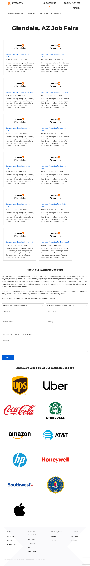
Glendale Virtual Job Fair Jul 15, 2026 (19, 92)
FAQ (29, 547)
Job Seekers (49, 3)
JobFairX (53, 537)
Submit (8, 358)
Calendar (44, 13)
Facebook (75, 537)
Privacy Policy (40, 559)
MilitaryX (10, 537)
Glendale (19, 47)
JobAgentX (56, 13)
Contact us (54, 540)
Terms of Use (30, 559)
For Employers (72, 3)
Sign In (76, 8)
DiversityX (15, 3)
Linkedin (74, 540)
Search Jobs (32, 551)
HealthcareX (11, 544)
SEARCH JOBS (31, 13)
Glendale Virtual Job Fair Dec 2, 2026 (19, 242)
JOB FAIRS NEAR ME (15, 13)
